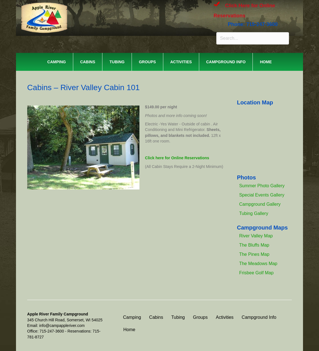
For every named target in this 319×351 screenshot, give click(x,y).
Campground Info (226, 62)
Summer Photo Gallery (261, 185)
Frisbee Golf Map (256, 272)
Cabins (87, 62)
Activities (181, 62)
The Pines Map (254, 254)
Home (266, 62)
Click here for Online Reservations (177, 158)
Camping (56, 62)
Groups (147, 62)
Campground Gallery (260, 204)
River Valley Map (256, 235)
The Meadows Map (258, 263)
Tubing (117, 62)
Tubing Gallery (253, 213)
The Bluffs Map (254, 245)
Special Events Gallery (261, 195)
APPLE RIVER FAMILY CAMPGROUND (97, 11)
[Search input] (252, 38)
